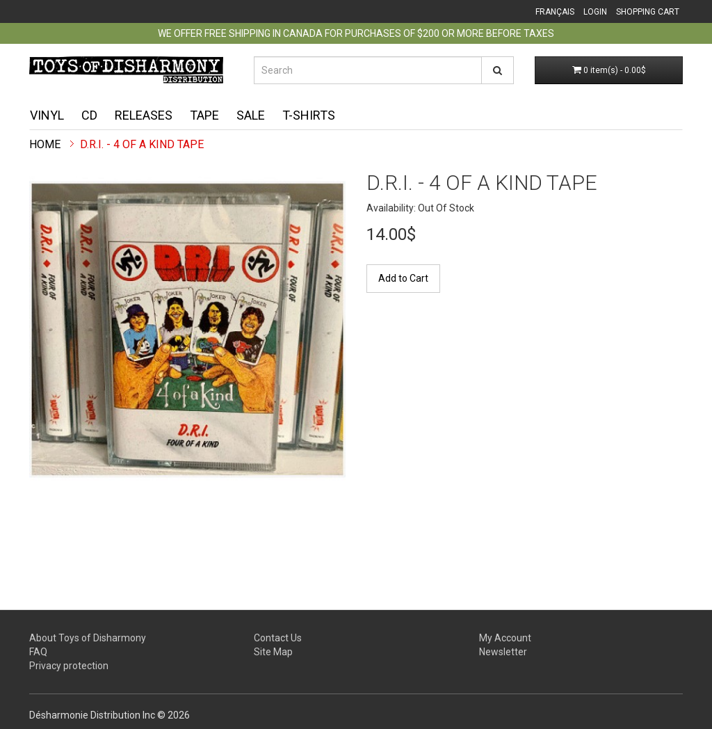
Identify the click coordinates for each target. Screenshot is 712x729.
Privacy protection (68, 665)
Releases (143, 115)
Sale (250, 115)
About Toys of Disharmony (87, 637)
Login (595, 12)
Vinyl (47, 115)
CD (89, 115)
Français (554, 12)
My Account (505, 637)
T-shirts (308, 115)
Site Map (273, 651)
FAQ (38, 651)
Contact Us (278, 637)
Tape (204, 115)
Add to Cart (403, 278)
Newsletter (503, 651)
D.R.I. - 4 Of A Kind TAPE (142, 144)
